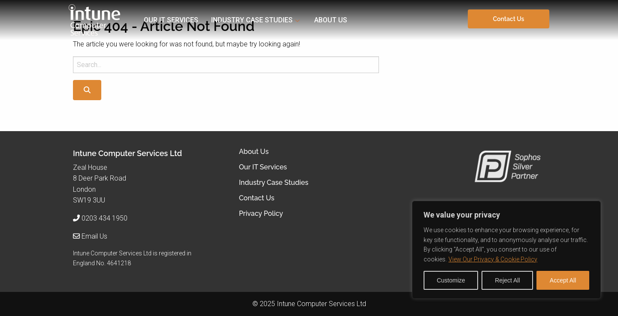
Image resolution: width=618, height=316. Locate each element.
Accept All (563, 280)
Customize (451, 280)
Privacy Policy (261, 213)
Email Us (94, 236)
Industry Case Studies (252, 20)
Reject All (507, 280)
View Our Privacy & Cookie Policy (492, 259)
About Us (330, 20)
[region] (506, 250)
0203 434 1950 (104, 218)
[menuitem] (177, 20)
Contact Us (508, 18)
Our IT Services (171, 20)
